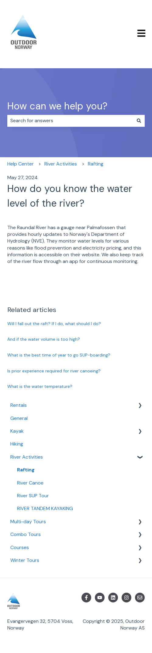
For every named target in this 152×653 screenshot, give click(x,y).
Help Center (20, 164)
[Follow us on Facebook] (86, 597)
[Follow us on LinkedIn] (113, 597)
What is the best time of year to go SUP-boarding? (58, 355)
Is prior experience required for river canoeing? (54, 371)
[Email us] (140, 597)
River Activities (60, 164)
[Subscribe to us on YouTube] (100, 597)
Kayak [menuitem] (17, 431)
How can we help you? (57, 106)
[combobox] (70, 120)
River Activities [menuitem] (26, 457)
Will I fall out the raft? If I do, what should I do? (54, 323)
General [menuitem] (19, 418)
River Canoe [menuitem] (30, 483)
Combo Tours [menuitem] (25, 534)
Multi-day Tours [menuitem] (28, 521)
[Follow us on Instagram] (126, 597)
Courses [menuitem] (19, 547)
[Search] (139, 120)
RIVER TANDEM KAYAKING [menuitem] (45, 508)
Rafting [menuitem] (26, 470)
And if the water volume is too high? (43, 339)
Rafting (95, 164)
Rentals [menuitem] (18, 405)
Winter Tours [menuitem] (24, 560)
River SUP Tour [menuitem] (33, 495)
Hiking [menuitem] (16, 444)
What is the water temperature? (39, 386)
